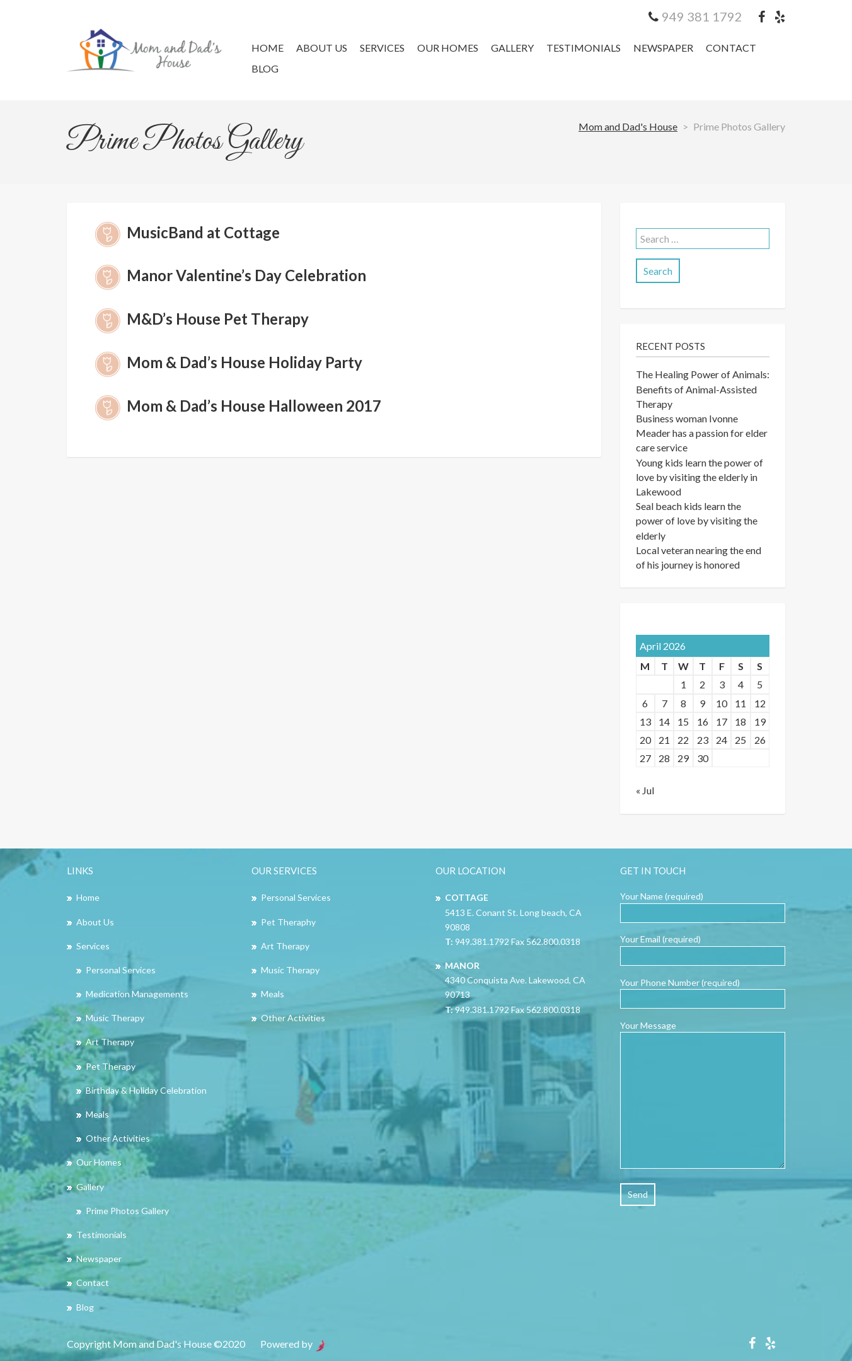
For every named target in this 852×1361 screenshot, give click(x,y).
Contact (731, 48)
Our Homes (447, 48)
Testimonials (583, 48)
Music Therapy (115, 1017)
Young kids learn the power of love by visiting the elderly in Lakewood (699, 476)
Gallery (512, 48)
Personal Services (121, 969)
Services (382, 48)
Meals (97, 1114)
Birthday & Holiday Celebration (146, 1090)
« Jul (645, 790)
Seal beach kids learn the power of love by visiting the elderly (696, 520)
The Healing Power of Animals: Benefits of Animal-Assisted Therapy (702, 388)
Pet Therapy (110, 1066)
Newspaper (663, 48)
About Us (321, 48)
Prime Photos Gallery (127, 1210)
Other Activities (118, 1138)
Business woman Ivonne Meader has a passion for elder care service (702, 432)
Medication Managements (137, 993)
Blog (265, 68)
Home (267, 48)
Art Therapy (110, 1041)
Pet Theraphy (288, 922)
